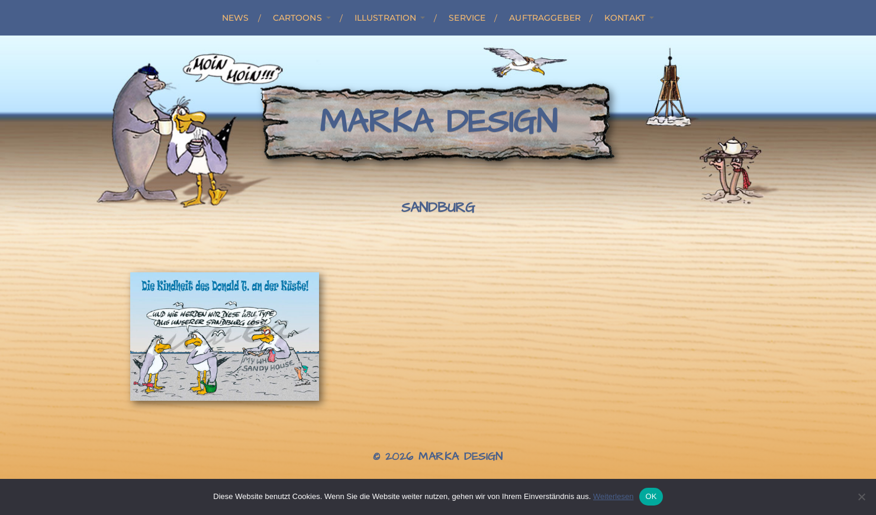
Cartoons (297, 17)
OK (650, 496)
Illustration (386, 17)
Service (467, 17)
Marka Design (438, 122)
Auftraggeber (545, 17)
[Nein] (861, 497)
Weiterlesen (613, 496)
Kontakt (624, 17)
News (235, 17)
